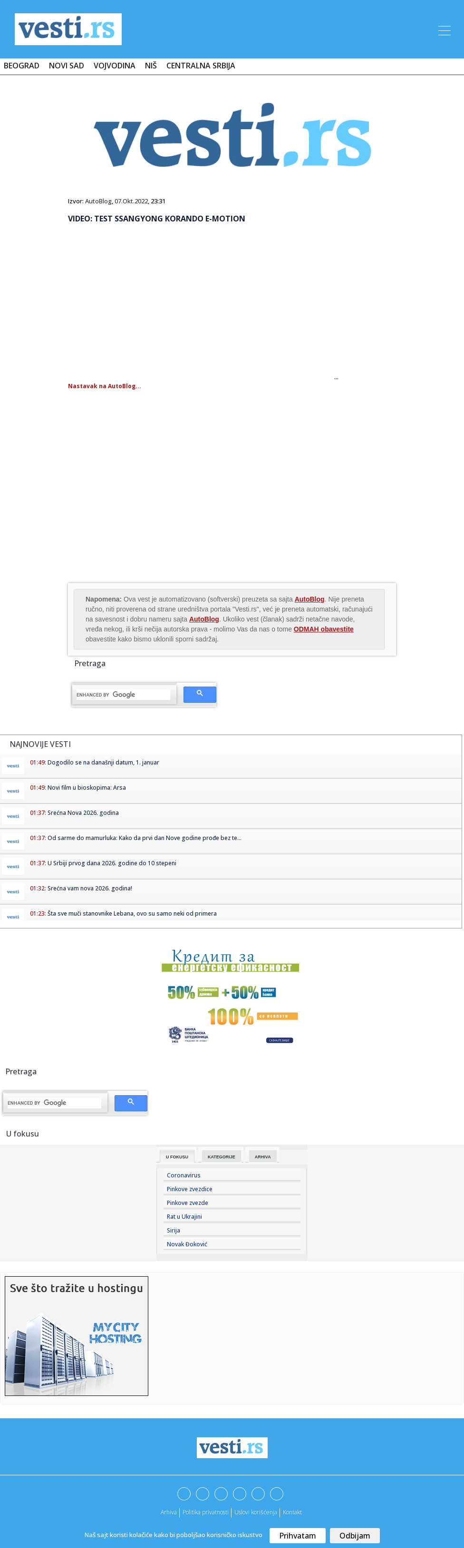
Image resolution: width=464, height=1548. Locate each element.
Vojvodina (114, 65)
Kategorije (221, 1157)
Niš (151, 65)
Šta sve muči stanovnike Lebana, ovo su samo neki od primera (132, 913)
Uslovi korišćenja (255, 1512)
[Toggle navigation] (443, 29)
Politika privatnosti (206, 1512)
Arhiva (263, 1157)
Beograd (21, 65)
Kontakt (292, 1512)
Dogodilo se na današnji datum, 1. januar (103, 762)
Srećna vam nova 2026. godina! (90, 888)
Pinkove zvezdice (190, 1189)
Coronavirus (184, 1175)
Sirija (173, 1230)
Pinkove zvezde (187, 1203)
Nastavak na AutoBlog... (104, 386)
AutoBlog (98, 201)
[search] (123, 694)
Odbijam (354, 1535)
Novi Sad (66, 65)
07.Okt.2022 (131, 201)
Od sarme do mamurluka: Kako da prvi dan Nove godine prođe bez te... (145, 838)
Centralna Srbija (200, 65)
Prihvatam (297, 1535)
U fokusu (177, 1157)
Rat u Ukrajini (184, 1217)
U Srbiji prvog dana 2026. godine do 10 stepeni (112, 863)
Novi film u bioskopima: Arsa (87, 788)
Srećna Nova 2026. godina (83, 813)
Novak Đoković (187, 1244)
